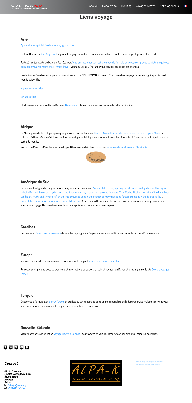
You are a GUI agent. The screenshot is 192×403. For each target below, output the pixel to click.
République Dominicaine (48, 233)
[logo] (26, 6)
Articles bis (157, 364)
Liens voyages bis (158, 361)
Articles (152, 364)
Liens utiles (147, 364)
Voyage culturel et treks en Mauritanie (127, 147)
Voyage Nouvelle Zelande (67, 333)
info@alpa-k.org (17, 385)
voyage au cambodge (32, 88)
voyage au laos (28, 96)
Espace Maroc (153, 133)
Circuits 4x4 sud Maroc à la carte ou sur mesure (119, 133)
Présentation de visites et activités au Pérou (44, 201)
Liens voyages (149, 361)
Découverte (109, 5)
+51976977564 (15, 388)
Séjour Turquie (57, 301)
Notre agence (170, 5)
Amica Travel (62, 66)
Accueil (93, 5)
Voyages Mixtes (145, 5)
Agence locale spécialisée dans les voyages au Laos (48, 45)
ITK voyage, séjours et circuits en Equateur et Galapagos (136, 188)
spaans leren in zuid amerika (104, 261)
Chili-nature (74, 201)
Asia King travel (49, 54)
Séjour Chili (99, 188)
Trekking (126, 5)
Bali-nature (71, 105)
